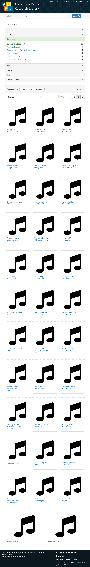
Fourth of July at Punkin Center (40, 130)
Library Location (13, 80)
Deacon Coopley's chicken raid (41, 425)
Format (9, 30)
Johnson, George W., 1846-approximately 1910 (24, 50)
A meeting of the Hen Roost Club (68, 277)
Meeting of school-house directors (69, 464)
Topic (9, 65)
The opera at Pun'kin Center (12, 130)
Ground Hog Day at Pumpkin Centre (41, 313)
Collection (10, 34)
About (51, 1)
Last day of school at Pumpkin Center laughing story (14, 426)
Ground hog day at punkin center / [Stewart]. (14, 240)
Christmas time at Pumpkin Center (68, 387)
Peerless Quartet (13, 47)
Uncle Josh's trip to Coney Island (69, 167)
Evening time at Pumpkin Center (68, 425)
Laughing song (12, 541)
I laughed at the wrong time (40, 167)
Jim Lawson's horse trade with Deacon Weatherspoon (14, 501)
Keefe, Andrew (12, 53)
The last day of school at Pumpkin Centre (41, 350)
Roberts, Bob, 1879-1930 (16, 56)
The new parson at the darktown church (14, 388)
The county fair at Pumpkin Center (68, 349)
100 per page (65, 97)
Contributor (11, 39)
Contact (79, 1)
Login (86, 1)
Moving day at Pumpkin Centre (68, 130)
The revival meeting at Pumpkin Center (41, 239)
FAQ (57, 1)
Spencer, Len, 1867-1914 (16, 59)
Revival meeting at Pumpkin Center (69, 313)
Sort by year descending (48, 97)
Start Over (78, 89)
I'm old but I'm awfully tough (12, 277)
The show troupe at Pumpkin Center (14, 167)
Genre (9, 70)
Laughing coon (53, 541)
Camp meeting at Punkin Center (40, 203)
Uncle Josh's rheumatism (66, 239)
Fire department (13, 463)
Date (9, 75)
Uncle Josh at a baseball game (40, 500)
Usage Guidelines (67, 1)
